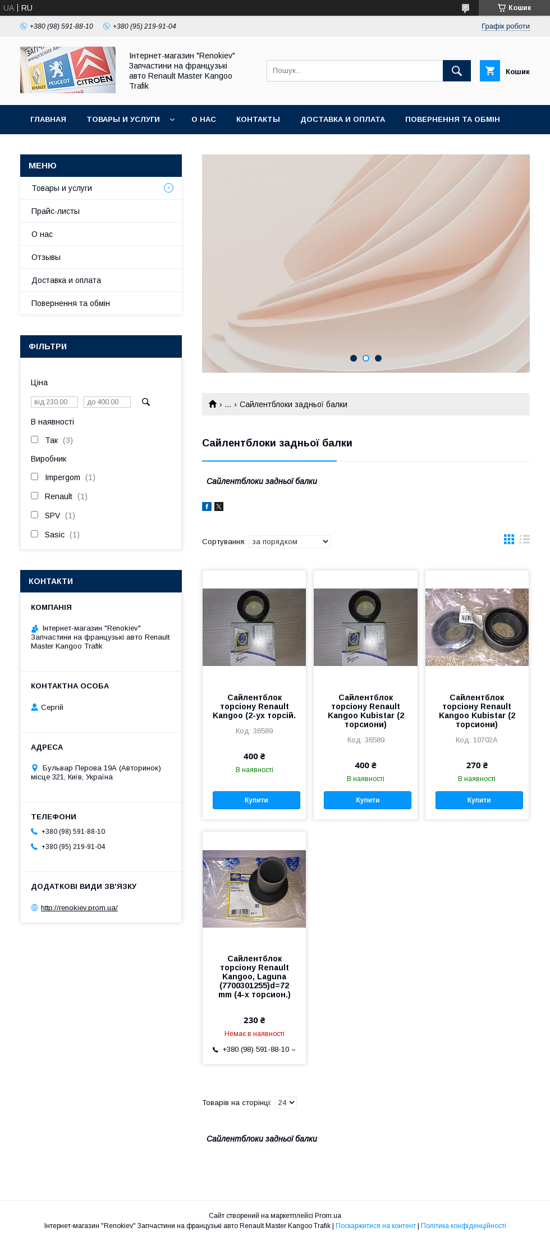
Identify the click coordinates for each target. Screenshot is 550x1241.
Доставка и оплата (342, 119)
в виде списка (525, 542)
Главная (48, 119)
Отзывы (46, 257)
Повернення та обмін (452, 119)
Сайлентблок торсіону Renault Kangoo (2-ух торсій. (254, 706)
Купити (256, 800)
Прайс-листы (55, 211)
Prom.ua (328, 1216)
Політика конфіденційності (463, 1226)
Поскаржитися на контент (376, 1226)
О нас (203, 119)
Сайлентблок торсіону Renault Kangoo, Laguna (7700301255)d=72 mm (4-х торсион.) (254, 976)
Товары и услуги (123, 119)
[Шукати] (457, 70)
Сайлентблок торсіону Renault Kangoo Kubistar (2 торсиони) (366, 711)
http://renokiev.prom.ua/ (79, 908)
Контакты (258, 119)
